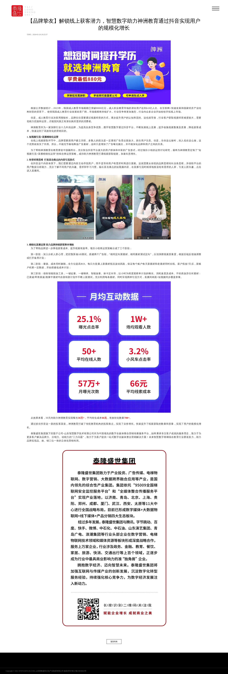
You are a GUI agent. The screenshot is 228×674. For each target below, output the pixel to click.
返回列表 (114, 642)
